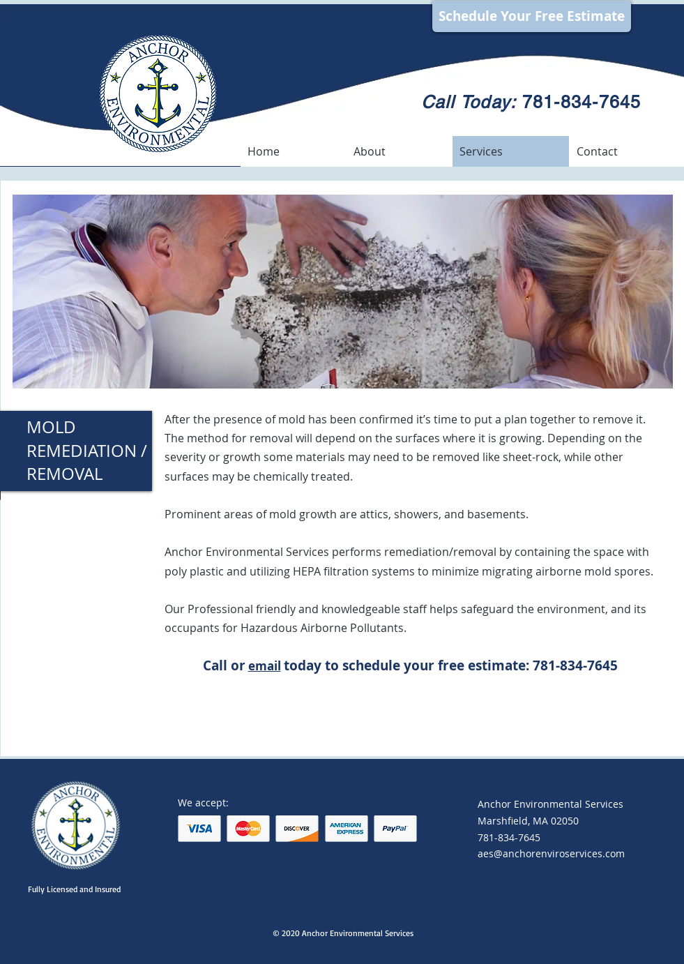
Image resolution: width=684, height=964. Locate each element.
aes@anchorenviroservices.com (551, 853)
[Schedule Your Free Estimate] (531, 16)
